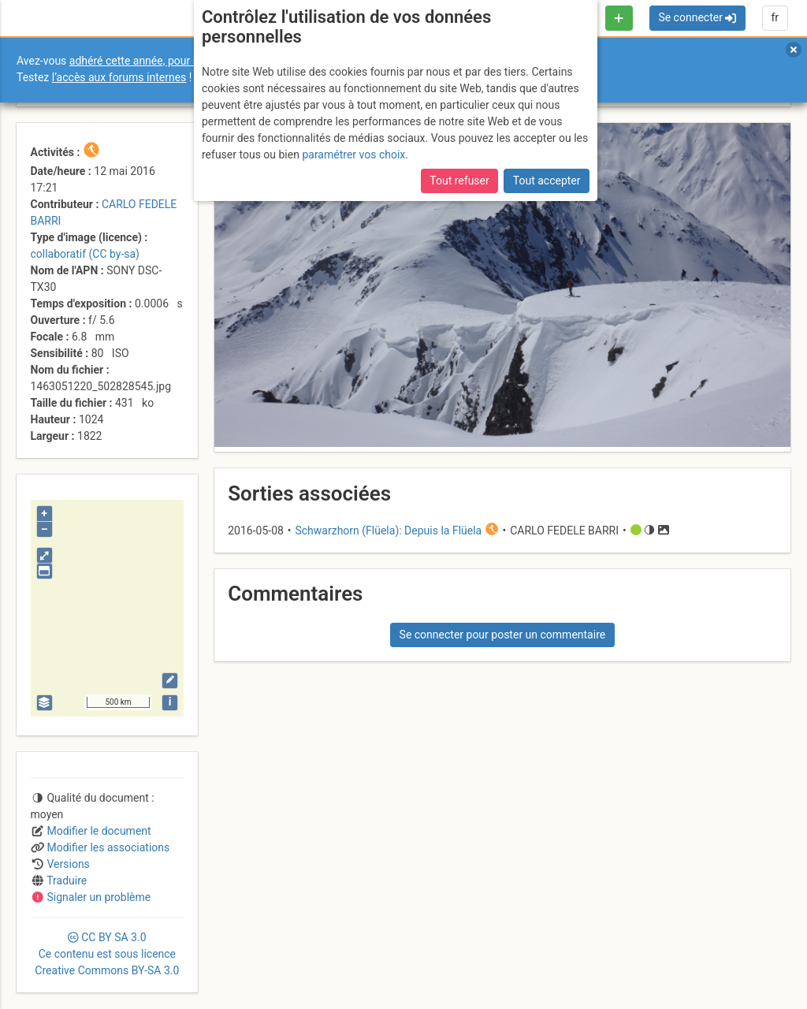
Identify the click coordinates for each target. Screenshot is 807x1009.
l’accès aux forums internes (119, 77)
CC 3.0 (107, 954)
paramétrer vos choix (353, 154)
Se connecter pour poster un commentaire (503, 634)
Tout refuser (459, 180)
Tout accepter (547, 180)
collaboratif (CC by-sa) (85, 254)
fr (775, 17)
